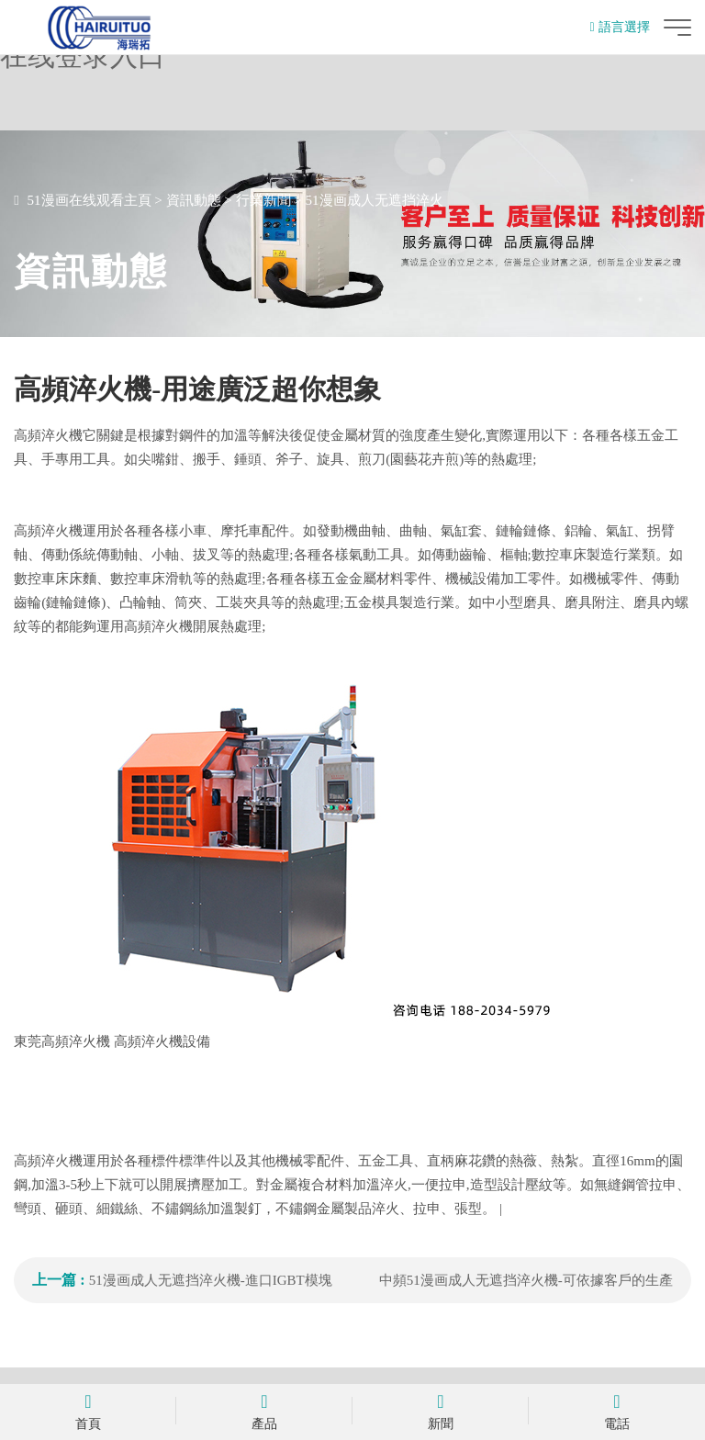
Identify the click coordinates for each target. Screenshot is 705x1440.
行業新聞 (263, 200)
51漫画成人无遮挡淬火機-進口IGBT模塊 (210, 1280)
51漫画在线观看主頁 (89, 200)
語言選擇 (620, 27)
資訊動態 (193, 200)
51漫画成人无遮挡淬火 (374, 200)
